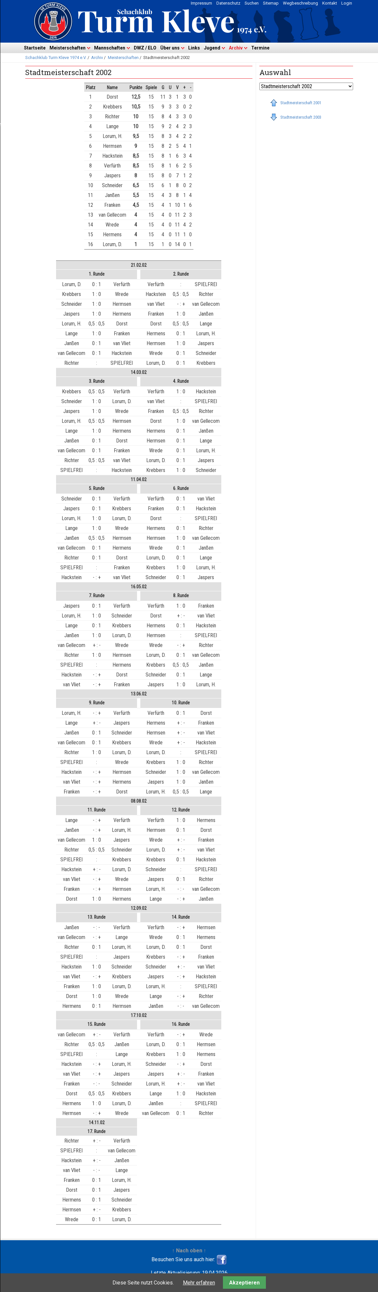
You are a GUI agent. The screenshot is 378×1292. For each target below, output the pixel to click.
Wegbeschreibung (300, 3)
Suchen (252, 3)
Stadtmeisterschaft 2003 (300, 117)
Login (346, 3)
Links (194, 47)
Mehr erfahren (199, 1283)
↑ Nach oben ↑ (189, 1250)
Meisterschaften (68, 47)
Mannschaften (109, 47)
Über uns (170, 47)
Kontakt (329, 3)
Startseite (35, 47)
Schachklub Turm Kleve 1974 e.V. (56, 57)
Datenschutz (228, 3)
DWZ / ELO (145, 47)
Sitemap (271, 3)
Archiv (236, 47)
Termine (260, 47)
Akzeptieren (244, 1283)
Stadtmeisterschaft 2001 (300, 102)
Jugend (212, 47)
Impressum (201, 3)
